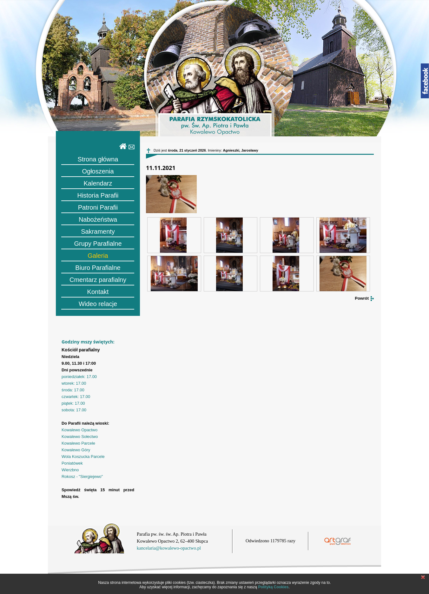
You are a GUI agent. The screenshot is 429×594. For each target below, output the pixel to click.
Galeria (98, 255)
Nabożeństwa (98, 219)
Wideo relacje (98, 303)
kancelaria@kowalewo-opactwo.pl (169, 548)
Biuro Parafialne (97, 267)
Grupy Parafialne (98, 243)
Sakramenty (98, 231)
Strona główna (98, 159)
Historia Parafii (97, 195)
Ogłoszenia (98, 171)
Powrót (362, 298)
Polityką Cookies (273, 587)
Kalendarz (97, 183)
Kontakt (98, 291)
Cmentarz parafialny (97, 279)
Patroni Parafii (98, 207)
